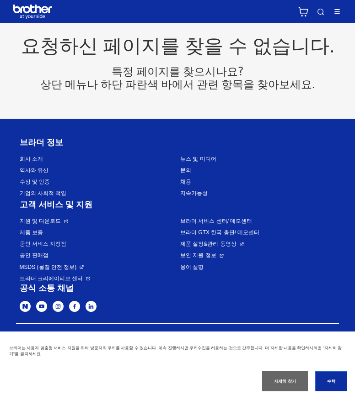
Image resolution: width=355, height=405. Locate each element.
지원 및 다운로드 (40, 221)
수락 (331, 381)
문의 (185, 170)
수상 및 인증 (35, 182)
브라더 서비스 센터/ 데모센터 (216, 221)
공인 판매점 (34, 255)
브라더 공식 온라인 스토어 (303, 11)
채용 (185, 182)
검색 (320, 11)
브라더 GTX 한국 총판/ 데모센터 (219, 232)
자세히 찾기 (285, 381)
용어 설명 (192, 267)
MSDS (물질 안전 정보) (48, 267)
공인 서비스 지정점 (43, 244)
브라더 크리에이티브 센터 (51, 278)
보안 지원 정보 (198, 255)
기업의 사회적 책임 (43, 193)
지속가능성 (194, 193)
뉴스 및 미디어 (198, 159)
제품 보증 (31, 232)
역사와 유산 (34, 170)
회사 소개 (31, 159)
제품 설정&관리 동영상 (208, 244)
